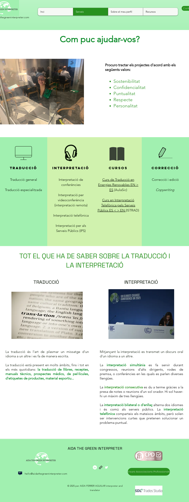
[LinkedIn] (95, 467)
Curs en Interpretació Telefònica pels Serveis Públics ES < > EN (116, 205)
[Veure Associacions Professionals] (149, 472)
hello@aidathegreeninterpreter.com (46, 473)
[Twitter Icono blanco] (106, 467)
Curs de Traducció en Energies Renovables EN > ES (118, 185)
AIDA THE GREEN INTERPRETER (95, 448)
